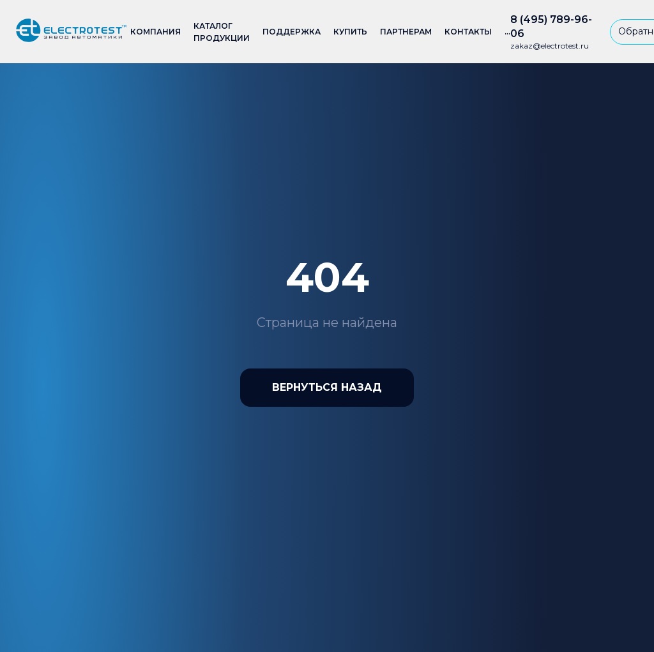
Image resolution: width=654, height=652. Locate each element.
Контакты (468, 31)
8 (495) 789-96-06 (551, 26)
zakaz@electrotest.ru (549, 45)
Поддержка (291, 31)
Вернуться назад (327, 387)
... (507, 31)
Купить (350, 31)
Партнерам (406, 31)
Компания (155, 31)
